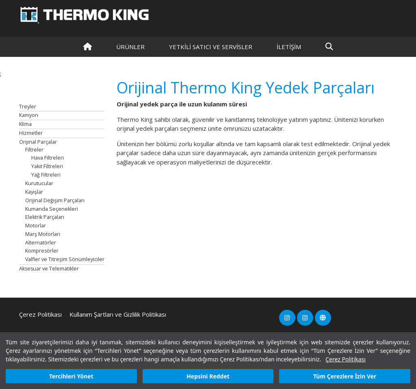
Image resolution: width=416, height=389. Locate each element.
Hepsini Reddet (208, 376)
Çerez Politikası (345, 359)
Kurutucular (39, 183)
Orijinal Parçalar (38, 141)
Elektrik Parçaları (44, 217)
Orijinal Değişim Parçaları (54, 200)
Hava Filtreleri (47, 157)
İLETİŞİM (289, 47)
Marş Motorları (42, 234)
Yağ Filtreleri (46, 174)
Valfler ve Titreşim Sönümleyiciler (64, 259)
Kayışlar (34, 191)
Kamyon (28, 115)
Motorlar (35, 225)
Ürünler (130, 47)
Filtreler (34, 149)
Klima (25, 124)
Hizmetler (31, 133)
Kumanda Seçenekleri (51, 208)
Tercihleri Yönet (71, 376)
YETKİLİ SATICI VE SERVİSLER (210, 47)
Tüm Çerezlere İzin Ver (344, 376)
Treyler (27, 106)
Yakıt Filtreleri (47, 166)
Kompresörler (41, 250)
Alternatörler (40, 242)
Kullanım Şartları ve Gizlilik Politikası (117, 314)
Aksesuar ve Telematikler (49, 268)
